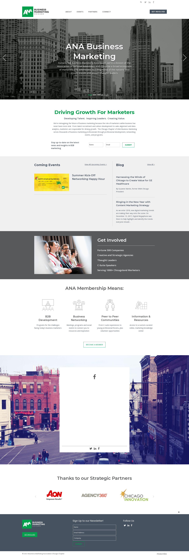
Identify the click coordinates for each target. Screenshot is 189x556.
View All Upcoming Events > (96, 164)
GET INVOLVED (29, 535)
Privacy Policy (162, 554)
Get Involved (158, 12)
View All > (151, 164)
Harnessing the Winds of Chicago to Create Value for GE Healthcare (134, 180)
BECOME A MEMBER (94, 344)
